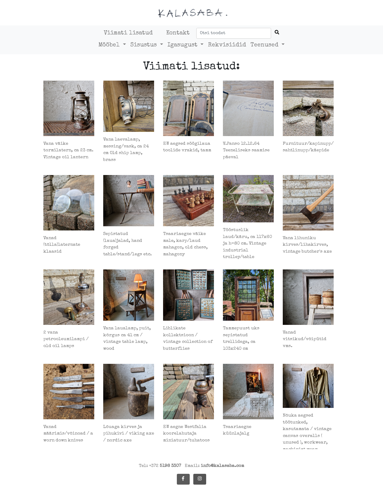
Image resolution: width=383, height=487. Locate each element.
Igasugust (183, 45)
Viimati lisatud (128, 33)
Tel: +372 (160, 466)
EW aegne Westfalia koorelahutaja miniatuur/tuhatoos (186, 434)
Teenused (265, 45)
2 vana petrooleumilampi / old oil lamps (66, 339)
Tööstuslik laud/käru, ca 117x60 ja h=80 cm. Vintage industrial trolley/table (247, 243)
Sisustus (144, 45)
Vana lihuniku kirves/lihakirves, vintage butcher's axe (307, 245)
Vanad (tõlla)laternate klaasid (61, 245)
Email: (214, 466)
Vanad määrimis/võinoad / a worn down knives (68, 434)
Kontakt (178, 33)
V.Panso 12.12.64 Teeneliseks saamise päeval (246, 150)
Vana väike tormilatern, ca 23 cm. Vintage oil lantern (68, 150)
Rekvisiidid (227, 45)
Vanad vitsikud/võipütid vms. (304, 339)
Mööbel (109, 45)
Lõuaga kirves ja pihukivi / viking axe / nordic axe (128, 434)
